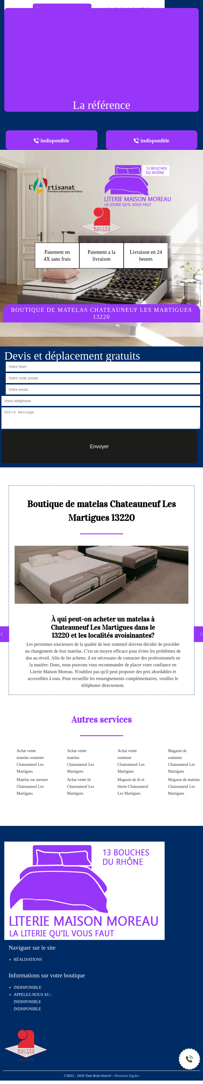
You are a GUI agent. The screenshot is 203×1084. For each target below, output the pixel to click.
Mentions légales (126, 1076)
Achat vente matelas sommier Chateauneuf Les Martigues (30, 761)
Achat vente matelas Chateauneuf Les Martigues (80, 761)
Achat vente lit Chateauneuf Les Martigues (80, 787)
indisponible (27, 1002)
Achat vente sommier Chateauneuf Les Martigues (131, 761)
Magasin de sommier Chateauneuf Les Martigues (181, 761)
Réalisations (28, 959)
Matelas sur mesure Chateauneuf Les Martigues (32, 787)
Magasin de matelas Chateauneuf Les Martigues (184, 787)
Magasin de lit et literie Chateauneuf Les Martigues (133, 787)
